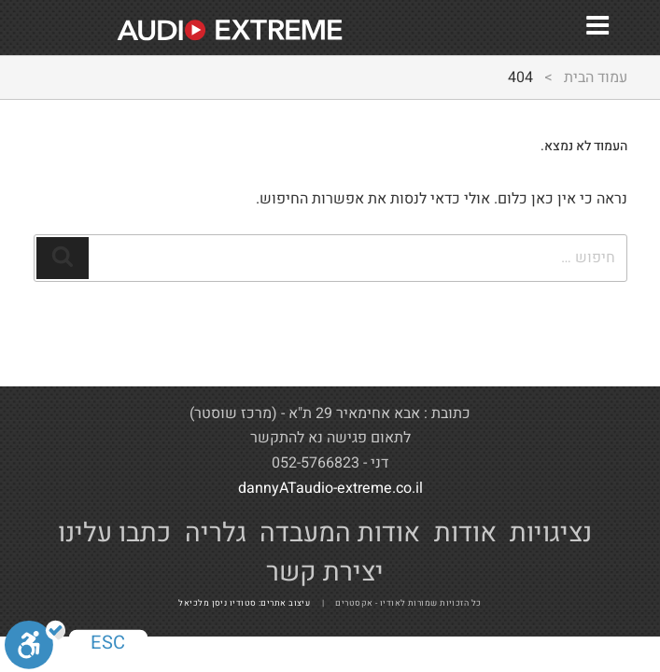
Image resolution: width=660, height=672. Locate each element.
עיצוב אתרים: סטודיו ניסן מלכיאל (248, 603)
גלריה (215, 533)
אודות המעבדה (340, 533)
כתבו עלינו (114, 533)
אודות (465, 533)
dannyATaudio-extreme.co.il (330, 488)
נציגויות (551, 533)
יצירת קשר (325, 572)
